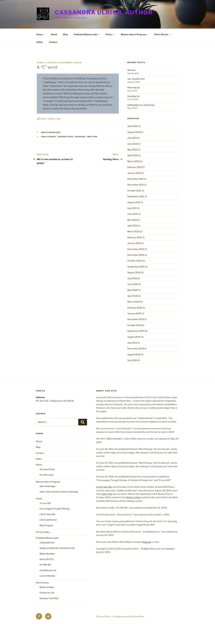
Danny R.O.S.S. (47, 559)
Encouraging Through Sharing (54, 508)
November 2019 (135, 319)
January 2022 (134, 173)
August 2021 (133, 202)
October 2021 (134, 190)
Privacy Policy (43, 532)
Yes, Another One (136, 78)
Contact (53, 42)
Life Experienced (48, 519)
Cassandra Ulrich (70, 63)
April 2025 (132, 126)
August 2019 (133, 337)
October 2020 (134, 260)
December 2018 (135, 348)
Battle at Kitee (47, 587)
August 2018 (133, 354)
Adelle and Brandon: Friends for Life (57, 548)
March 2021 (133, 231)
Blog (65, 34)
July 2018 (132, 360)
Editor (39, 42)
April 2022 (132, 155)
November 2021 (135, 184)
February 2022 (134, 167)
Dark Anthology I (48, 486)
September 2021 (135, 196)
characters (65, 137)
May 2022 (132, 149)
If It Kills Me (45, 564)
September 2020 (136, 266)
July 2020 (132, 278)
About (54, 34)
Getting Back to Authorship (140, 105)
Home (41, 34)
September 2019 (135, 331)
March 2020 (133, 301)
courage (80, 137)
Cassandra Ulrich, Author (104, 12)
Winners (131, 70)
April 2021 (132, 225)
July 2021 (132, 208)
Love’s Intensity (47, 575)
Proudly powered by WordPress (128, 616)
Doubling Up (133, 96)
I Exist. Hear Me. (48, 514)
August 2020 (134, 272)
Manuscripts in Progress (135, 34)
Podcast (146, 542)
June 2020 (132, 284)
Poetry (111, 34)
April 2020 (132, 296)
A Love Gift (45, 503)
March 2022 (133, 161)
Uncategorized (51, 132)
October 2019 (134, 325)
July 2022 (132, 137)
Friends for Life (47, 592)
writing (92, 137)
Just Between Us (48, 570)
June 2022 (132, 143)
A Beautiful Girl (47, 542)
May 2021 (132, 219)
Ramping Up (133, 87)
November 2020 (135, 255)
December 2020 (135, 249)
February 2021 (134, 237)
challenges (48, 137)
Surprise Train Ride (49, 598)
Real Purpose (46, 525)
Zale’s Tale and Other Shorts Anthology (59, 491)
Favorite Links (47, 474)
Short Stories (162, 34)
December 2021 (135, 178)
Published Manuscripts (87, 34)
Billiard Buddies (47, 553)
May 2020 (132, 290)
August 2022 (133, 132)
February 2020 (134, 307)
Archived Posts (47, 469)
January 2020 (134, 313)
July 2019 (132, 342)
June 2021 (132, 214)
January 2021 (134, 243)
